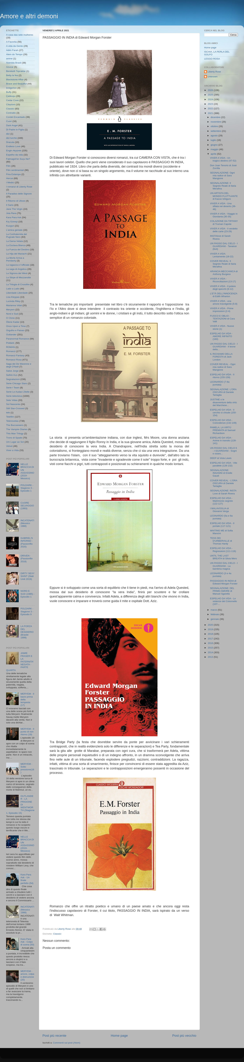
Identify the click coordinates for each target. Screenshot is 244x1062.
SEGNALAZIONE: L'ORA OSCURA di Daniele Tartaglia (223, 392)
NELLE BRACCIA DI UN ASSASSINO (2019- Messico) (27, 471)
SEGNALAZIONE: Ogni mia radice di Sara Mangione (222, 175)
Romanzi (10, 351)
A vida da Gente (14, 46)
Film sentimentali (15, 170)
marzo (214, 610)
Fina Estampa (13, 174)
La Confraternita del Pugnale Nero (16, 235)
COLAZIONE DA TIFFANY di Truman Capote (224, 222)
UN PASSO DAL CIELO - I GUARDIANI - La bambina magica (224, 566)
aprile (214, 154)
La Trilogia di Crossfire (18, 284)
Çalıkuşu (10, 96)
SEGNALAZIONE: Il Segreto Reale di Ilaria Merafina (223, 186)
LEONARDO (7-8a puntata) (219, 383)
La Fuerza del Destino (17, 249)
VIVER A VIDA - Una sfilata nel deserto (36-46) (223, 206)
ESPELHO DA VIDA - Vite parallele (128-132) (223, 464)
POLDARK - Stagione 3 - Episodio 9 (26, 611)
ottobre (215, 126)
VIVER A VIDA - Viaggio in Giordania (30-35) (224, 215)
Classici (57, 933)
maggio (215, 149)
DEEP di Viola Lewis (221, 458)
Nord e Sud (12, 313)
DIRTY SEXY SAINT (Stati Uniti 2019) (27, 576)
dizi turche (11, 138)
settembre (216, 131)
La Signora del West (16, 273)
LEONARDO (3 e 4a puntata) (220, 574)
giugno (214, 144)
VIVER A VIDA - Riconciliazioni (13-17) (223, 280)
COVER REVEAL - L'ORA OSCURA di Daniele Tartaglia (223, 483)
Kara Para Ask (13, 217)
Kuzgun (10, 225)
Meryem (10, 309)
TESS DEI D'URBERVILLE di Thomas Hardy (221, 541)
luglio (214, 140)
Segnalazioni (13, 379)
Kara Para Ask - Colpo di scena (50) (27, 942)
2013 (211, 657)
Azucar (9, 67)
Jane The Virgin (14, 209)
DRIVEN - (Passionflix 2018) (26, 558)
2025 (211, 94)
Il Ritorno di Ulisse (15, 201)
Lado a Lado (12, 288)
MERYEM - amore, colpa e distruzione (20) (27, 975)
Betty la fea (12, 75)
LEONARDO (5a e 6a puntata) (221, 517)
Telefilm (10, 416)
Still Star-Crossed (15, 408)
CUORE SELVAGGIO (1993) (27, 506)
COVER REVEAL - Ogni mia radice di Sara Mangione (222, 367)
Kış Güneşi (12, 221)
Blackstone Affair (15, 79)
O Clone (10, 318)
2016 (211, 643)
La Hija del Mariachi (16, 253)
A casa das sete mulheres (19, 35)
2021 (211, 113)
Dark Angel (12, 125)
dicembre (216, 117)
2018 (211, 634)
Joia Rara (11, 213)
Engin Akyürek (13, 150)
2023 (211, 104)
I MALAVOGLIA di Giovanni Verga (219, 509)
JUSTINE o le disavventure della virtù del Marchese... (223, 402)
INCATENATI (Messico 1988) (27, 523)
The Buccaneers (14, 425)
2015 (211, 647)
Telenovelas (12, 421)
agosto (214, 135)
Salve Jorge (12, 371)
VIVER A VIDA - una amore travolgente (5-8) (223, 302)
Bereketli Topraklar (16, 71)
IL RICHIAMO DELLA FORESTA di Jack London (221, 357)
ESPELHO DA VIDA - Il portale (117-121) (222, 524)
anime (9, 58)
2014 (211, 652)
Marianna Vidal (14, 305)
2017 (211, 638)
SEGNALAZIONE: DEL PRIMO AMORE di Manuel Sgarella (222, 591)
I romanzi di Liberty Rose (19, 186)
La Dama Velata (14, 241)
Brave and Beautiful (16, 83)
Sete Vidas (11, 400)
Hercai (9, 178)
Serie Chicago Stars (16, 383)
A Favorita (11, 41)
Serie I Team (12, 387)
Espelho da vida (14, 154)
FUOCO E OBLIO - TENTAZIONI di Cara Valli (222, 319)
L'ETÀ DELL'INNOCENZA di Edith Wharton (223, 295)
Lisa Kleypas (13, 297)
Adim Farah (12, 50)
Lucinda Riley (13, 301)
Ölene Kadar (12, 322)
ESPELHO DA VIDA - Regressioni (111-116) (223, 549)
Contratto (11, 113)
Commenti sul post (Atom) (66, 1042)
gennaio (215, 619)
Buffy (9, 92)
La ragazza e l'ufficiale (17, 265)
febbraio (215, 614)
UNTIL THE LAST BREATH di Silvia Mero (223, 557)
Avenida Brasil (13, 62)
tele (8, 412)
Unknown (212, 76)
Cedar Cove (12, 100)
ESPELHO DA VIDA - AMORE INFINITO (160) (221, 336)
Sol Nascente (13, 404)
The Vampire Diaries (16, 429)
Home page (119, 1035)
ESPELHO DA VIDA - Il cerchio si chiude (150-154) (223, 412)
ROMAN (10, 347)
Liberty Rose (214, 71)
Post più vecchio (184, 1035)
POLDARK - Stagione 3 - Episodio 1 (26, 488)
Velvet (9, 446)
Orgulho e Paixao (15, 330)
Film (8, 166)
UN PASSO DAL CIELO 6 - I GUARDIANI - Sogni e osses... (223, 451)
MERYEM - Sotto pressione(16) (27, 768)
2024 (211, 99)
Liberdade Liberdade (17, 293)
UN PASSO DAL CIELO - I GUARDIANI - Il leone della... (224, 346)
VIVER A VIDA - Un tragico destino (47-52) (223, 159)
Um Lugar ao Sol (15, 442)
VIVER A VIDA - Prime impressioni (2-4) (222, 309)
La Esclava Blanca (16, 245)
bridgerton (11, 88)
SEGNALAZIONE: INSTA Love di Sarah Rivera (223, 492)
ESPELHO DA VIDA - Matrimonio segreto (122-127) (221, 501)
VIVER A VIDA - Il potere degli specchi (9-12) (223, 287)
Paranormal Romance (17, 338)
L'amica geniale (14, 230)
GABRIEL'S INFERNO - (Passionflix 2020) (26, 542)
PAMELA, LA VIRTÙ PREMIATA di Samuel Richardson (222, 430)
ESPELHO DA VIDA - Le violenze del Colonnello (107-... (223, 601)
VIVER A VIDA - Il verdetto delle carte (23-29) (224, 230)
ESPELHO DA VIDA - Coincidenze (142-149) (223, 421)
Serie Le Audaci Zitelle (18, 391)
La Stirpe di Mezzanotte (18, 277)
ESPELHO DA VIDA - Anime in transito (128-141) (223, 440)
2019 (211, 629)
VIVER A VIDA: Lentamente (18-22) (222, 255)
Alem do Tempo (14, 54)
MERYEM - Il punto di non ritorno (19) (27, 732)
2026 (211, 90)
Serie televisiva (14, 396)
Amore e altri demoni (29, 16)
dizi (8, 133)
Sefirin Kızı (11, 375)
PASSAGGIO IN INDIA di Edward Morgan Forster (224, 582)
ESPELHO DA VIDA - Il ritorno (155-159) (222, 376)
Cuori (9, 121)
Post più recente (54, 1035)
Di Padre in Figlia (15, 129)
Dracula (10, 142)
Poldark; (10, 343)
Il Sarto (10, 205)
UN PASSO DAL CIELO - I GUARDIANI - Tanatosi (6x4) (224, 246)
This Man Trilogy (14, 433)
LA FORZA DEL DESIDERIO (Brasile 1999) (26, 632)
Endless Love (13, 146)
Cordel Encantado (15, 117)
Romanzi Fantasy (15, 355)
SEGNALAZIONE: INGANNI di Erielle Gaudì (221, 473)
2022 (211, 108)
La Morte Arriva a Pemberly (15, 259)
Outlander (11, 334)
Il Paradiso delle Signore (19, 193)
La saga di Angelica (16, 269)
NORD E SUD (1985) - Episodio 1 (27, 594)
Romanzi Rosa (14, 359)
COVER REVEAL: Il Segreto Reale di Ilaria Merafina (223, 264)
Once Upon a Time (16, 326)
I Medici (10, 182)
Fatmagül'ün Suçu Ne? (18, 159)
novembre (216, 121)
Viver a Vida (12, 450)
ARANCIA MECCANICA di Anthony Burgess (224, 272)
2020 (211, 625)
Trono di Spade (14, 437)
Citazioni (10, 104)
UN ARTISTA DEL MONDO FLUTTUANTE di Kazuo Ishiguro (224, 196)
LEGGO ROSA (212, 58)
